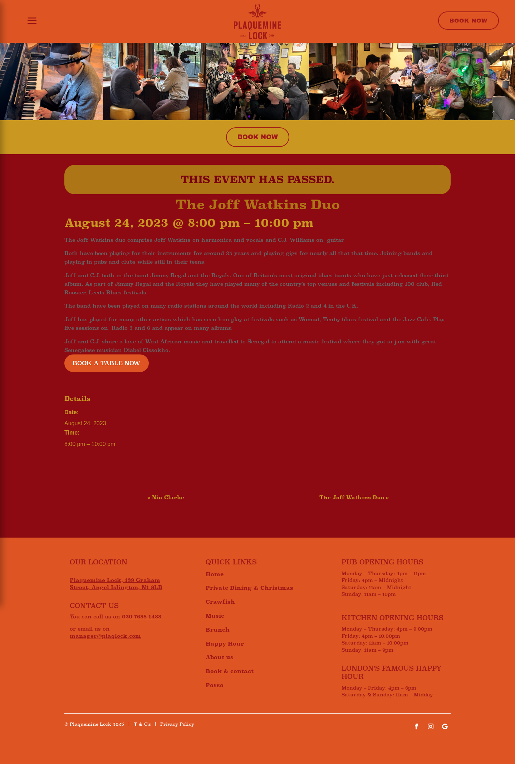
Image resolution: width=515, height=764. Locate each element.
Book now (257, 137)
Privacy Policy (177, 724)
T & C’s (142, 724)
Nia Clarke (165, 497)
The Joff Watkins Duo (354, 497)
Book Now (468, 21)
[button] (28, 21)
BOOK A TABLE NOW (106, 363)
